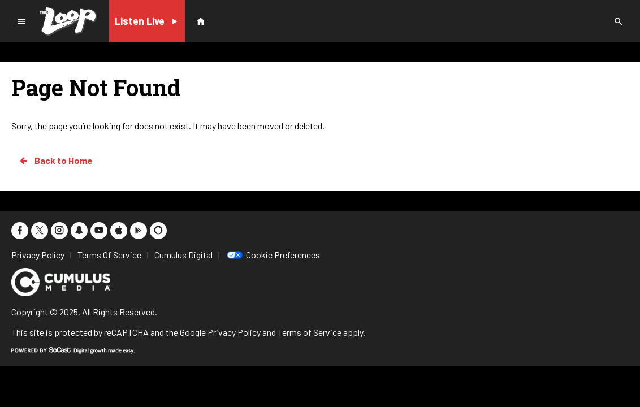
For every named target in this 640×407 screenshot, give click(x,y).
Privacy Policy (234, 332)
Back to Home (55, 160)
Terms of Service (309, 332)
